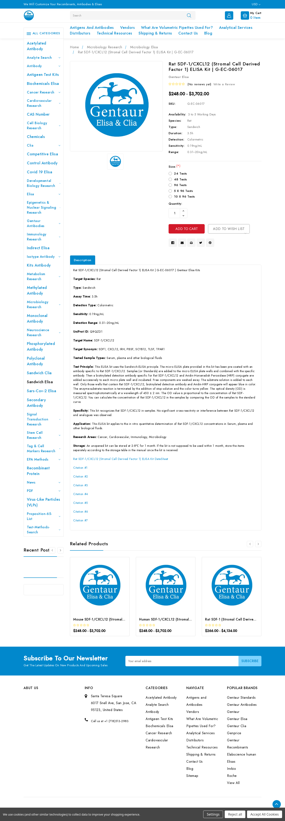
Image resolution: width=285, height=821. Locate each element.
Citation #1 (80, 468)
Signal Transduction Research (43, 419)
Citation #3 (80, 485)
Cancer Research (43, 92)
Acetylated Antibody (36, 46)
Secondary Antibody (36, 402)
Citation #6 (80, 511)
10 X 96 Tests (184, 196)
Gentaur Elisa (237, 719)
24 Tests (180, 173)
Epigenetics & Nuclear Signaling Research (43, 207)
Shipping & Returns (155, 33)
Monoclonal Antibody (37, 318)
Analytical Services (235, 27)
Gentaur (233, 712)
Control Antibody (42, 163)
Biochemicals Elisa (43, 83)
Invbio (231, 768)
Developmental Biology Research (43, 183)
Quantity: (175, 203)
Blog (208, 33)
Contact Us (188, 33)
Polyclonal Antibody (36, 361)
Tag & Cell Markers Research (43, 448)
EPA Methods (43, 459)
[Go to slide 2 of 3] (60, 550)
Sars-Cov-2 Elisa (41, 391)
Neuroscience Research (43, 332)
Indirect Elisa (38, 248)
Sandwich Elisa (40, 382)
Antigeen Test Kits (43, 74)
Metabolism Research (43, 276)
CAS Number (38, 114)
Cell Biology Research (43, 125)
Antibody (43, 66)
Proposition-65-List (43, 516)
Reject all (235, 814)
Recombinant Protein (38, 470)
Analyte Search (43, 57)
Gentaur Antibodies (43, 223)
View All (233, 783)
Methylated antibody (37, 290)
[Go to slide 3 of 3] (52, 550)
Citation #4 (80, 494)
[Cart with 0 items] (247, 15)
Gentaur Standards (241, 697)
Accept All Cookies (264, 814)
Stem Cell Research (43, 435)
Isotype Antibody (43, 256)
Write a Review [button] (224, 84)
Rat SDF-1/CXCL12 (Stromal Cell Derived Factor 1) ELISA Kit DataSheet (120, 459)
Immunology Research (43, 237)
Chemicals (36, 136)
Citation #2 (80, 476)
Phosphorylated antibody (41, 346)
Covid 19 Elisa (39, 172)
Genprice (234, 733)
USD (256, 4)
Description (82, 260)
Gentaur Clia (236, 726)
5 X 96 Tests (183, 191)
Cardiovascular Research (43, 103)
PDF (43, 490)
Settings (213, 814)
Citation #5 (80, 503)
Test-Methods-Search (43, 530)
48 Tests (180, 179)
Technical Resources (114, 33)
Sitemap (192, 776)
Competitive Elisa (42, 154)
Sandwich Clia (39, 373)
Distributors (80, 33)
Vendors (127, 27)
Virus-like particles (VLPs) (43, 502)
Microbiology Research (43, 304)
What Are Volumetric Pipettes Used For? (177, 27)
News (43, 482)
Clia (43, 145)
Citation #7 (80, 520)
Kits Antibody (39, 265)
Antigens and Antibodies (92, 27)
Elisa (43, 194)
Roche (232, 776)
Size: (174, 166)
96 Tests (180, 185)
